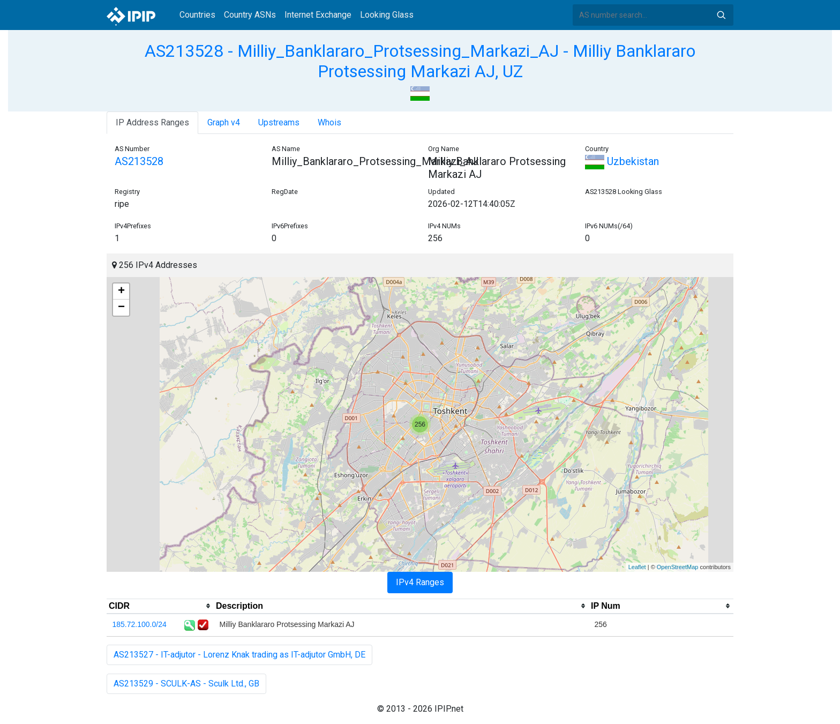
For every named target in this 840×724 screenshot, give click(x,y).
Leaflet (637, 567)
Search (721, 15)
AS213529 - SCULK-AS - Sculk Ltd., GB (186, 683)
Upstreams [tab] (278, 122)
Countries (197, 15)
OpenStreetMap (678, 567)
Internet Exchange (317, 15)
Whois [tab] (329, 122)
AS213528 (139, 161)
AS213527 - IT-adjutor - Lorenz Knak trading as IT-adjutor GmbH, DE (239, 655)
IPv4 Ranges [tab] (420, 582)
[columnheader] (160, 606)
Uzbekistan (622, 161)
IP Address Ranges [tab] (152, 122)
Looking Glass (387, 15)
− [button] (121, 308)
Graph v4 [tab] (223, 122)
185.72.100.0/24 (139, 624)
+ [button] (121, 291)
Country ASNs (250, 15)
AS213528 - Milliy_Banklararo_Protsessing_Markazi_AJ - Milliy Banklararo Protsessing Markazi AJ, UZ (420, 61)
